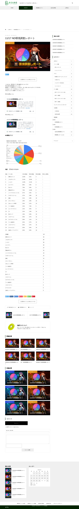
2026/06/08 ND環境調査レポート (59, 42)
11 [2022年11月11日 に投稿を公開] (42, 475)
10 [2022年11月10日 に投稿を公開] (39, 475)
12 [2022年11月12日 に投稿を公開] (44, 475)
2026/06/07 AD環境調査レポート (59, 46)
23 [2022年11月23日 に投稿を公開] (36, 480)
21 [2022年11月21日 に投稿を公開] (31, 480)
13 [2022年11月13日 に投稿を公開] (47, 475)
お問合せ (67, 7)
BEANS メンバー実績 (32, 503)
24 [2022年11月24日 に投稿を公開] (39, 480)
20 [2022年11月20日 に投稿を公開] (47, 478)
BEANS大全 (48, 503)
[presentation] (14, 446)
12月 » (34, 484)
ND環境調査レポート (23, 307)
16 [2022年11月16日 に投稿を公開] (36, 478)
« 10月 (31, 484)
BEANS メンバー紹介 (21, 503)
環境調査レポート (39, 7)
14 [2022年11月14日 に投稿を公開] (31, 478)
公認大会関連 (53, 7)
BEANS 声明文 (41, 503)
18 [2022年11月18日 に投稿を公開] (42, 478)
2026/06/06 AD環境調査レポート (59, 52)
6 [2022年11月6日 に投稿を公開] (47, 473)
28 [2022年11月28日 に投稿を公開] (31, 483)
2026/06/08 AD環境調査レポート (59, 39)
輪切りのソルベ (13, 307)
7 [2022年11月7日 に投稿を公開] (31, 475)
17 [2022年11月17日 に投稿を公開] (39, 478)
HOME (12, 7)
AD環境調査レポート (9, 371)
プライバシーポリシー (57, 503)
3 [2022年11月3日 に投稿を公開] (39, 473)
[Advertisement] (39, 18)
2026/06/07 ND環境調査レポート (59, 49)
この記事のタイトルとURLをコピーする (27, 79)
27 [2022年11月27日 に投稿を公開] (47, 480)
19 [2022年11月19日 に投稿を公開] (44, 478)
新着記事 (25, 7)
